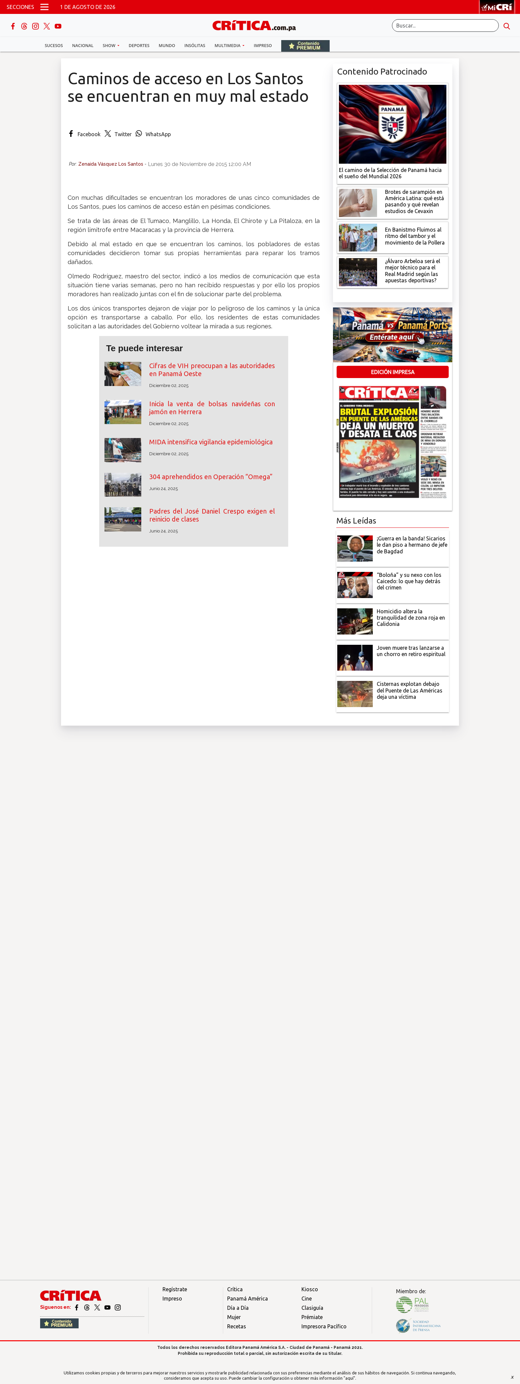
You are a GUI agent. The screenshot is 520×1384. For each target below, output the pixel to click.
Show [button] (109, 45)
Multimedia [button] (228, 45)
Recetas (236, 1326)
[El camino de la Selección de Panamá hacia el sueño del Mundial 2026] (392, 124)
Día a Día (238, 1308)
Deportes (139, 45)
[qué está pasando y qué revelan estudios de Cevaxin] (358, 202)
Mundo (167, 45)
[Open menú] (44, 7)
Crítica (235, 1289)
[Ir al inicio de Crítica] (257, 24)
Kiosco (309, 1289)
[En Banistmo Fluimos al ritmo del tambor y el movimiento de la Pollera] (358, 237)
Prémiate (312, 1317)
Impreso (263, 45)
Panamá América (247, 1298)
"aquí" (349, 1378)
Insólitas (194, 45)
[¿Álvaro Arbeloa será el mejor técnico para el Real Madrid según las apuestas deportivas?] (358, 272)
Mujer (234, 1317)
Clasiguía (312, 1308)
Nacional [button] (83, 45)
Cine (306, 1298)
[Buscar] (445, 25)
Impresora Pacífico (324, 1326)
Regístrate (174, 1289)
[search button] (506, 25)
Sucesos (54, 45)
